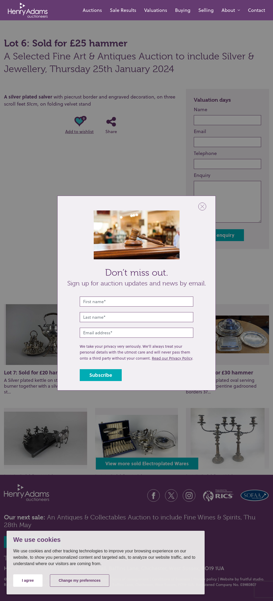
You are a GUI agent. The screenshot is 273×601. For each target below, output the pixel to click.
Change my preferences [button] (80, 580)
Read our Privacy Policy (172, 358)
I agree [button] (28, 580)
